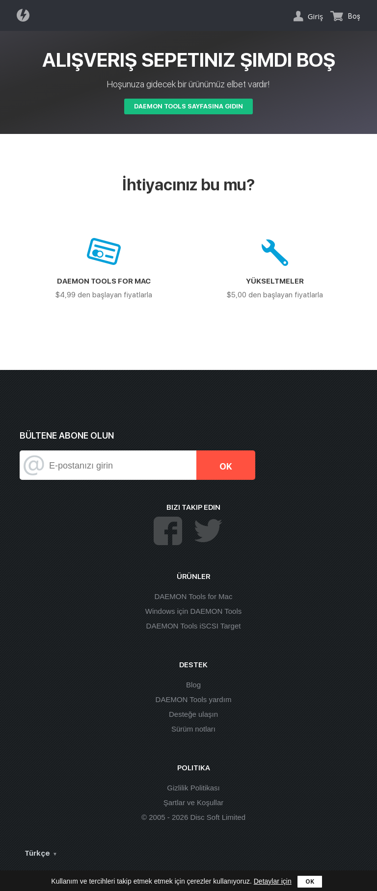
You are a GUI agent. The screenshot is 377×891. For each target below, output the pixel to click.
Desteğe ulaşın (193, 714)
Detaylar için (273, 881)
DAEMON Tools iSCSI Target (193, 626)
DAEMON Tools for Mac (194, 596)
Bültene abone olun (67, 435)
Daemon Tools (26, 15)
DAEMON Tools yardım (194, 699)
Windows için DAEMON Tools (193, 611)
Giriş (315, 16)
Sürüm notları (193, 729)
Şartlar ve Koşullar (193, 802)
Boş (354, 16)
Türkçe (37, 853)
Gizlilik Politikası (193, 788)
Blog (193, 685)
